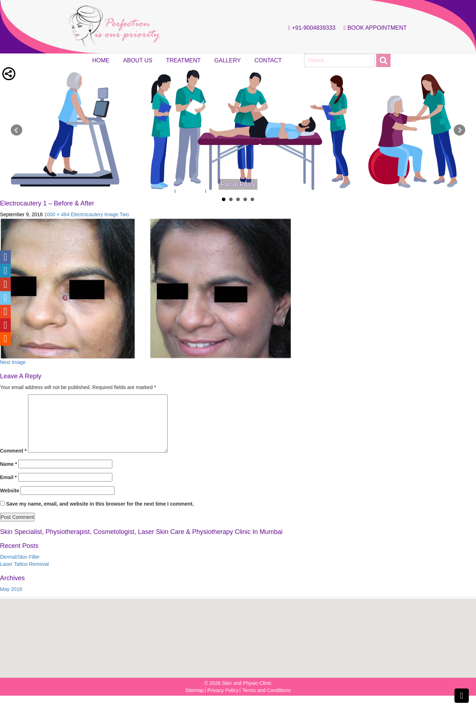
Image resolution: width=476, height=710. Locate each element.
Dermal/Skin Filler (19, 557)
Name (8, 464)
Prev (16, 130)
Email (8, 477)
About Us (138, 60)
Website (9, 490)
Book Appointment (373, 28)
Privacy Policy (222, 690)
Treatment (183, 60)
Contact (268, 60)
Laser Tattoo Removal (24, 564)
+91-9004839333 (310, 28)
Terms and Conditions (266, 690)
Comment (13, 451)
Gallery (227, 60)
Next (459, 130)
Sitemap (194, 690)
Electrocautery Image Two (100, 214)
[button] (240, 634)
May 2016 (11, 589)
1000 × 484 (56, 214)
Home (100, 60)
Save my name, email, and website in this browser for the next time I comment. (100, 504)
